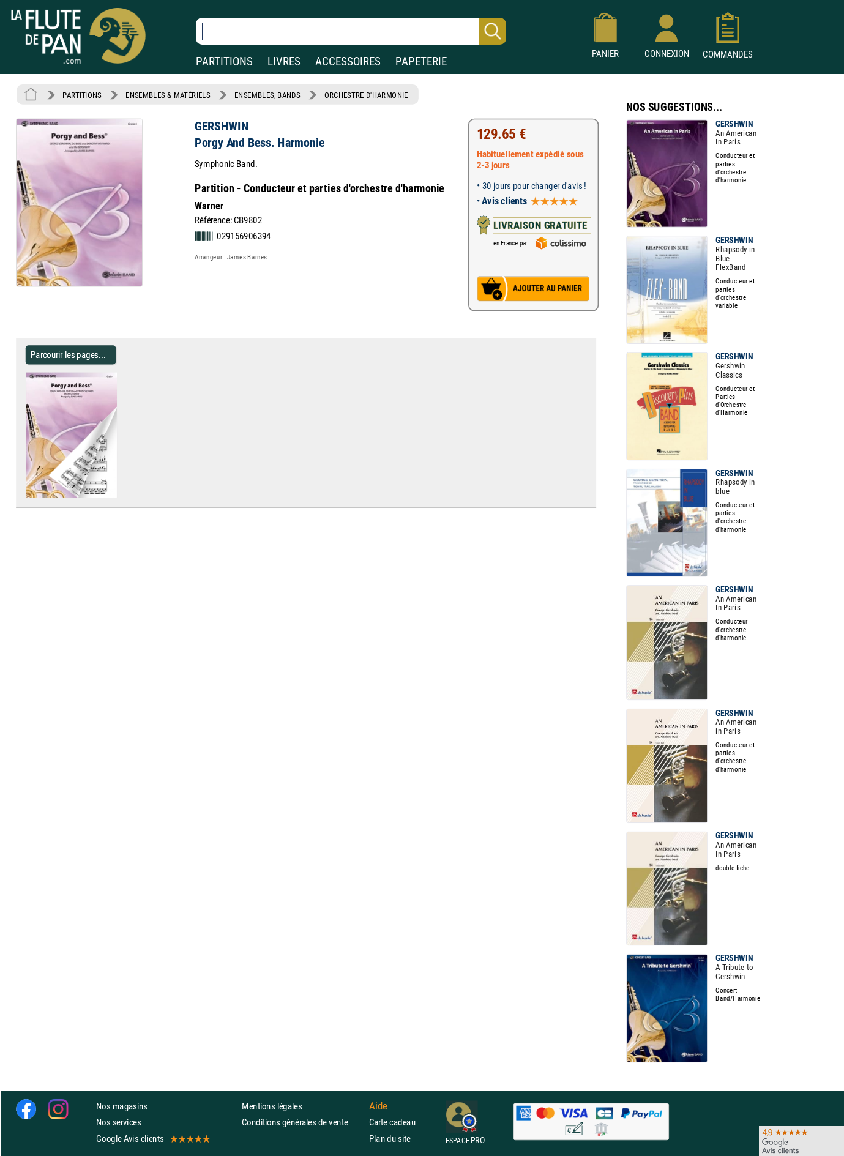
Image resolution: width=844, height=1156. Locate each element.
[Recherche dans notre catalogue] (351, 31)
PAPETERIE (421, 61)
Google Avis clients (152, 1138)
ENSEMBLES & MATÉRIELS (168, 95)
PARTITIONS (224, 61)
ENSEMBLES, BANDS (267, 95)
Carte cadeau (392, 1122)
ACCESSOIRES (348, 61)
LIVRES (284, 61)
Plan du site (390, 1138)
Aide (378, 1106)
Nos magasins (122, 1106)
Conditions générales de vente (303, 1122)
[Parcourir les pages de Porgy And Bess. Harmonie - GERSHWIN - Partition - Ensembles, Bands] (121, 495)
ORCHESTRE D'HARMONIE (366, 95)
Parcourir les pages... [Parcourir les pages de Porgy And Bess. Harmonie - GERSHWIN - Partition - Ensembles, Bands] (68, 354)
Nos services (118, 1122)
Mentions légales (272, 1106)
